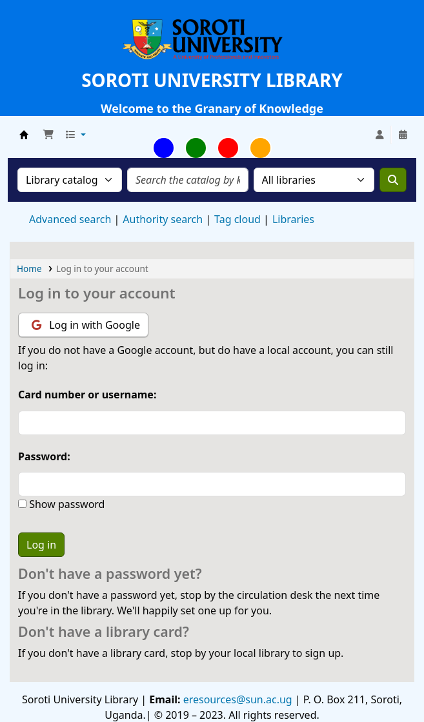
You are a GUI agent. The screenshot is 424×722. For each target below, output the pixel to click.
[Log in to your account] (379, 134)
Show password (65, 504)
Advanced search (70, 219)
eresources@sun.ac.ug (236, 699)
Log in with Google (86, 325)
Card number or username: (87, 394)
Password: (44, 456)
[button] (48, 134)
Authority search (163, 219)
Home (29, 268)
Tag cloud (237, 219)
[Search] (393, 180)
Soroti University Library (23, 134)
